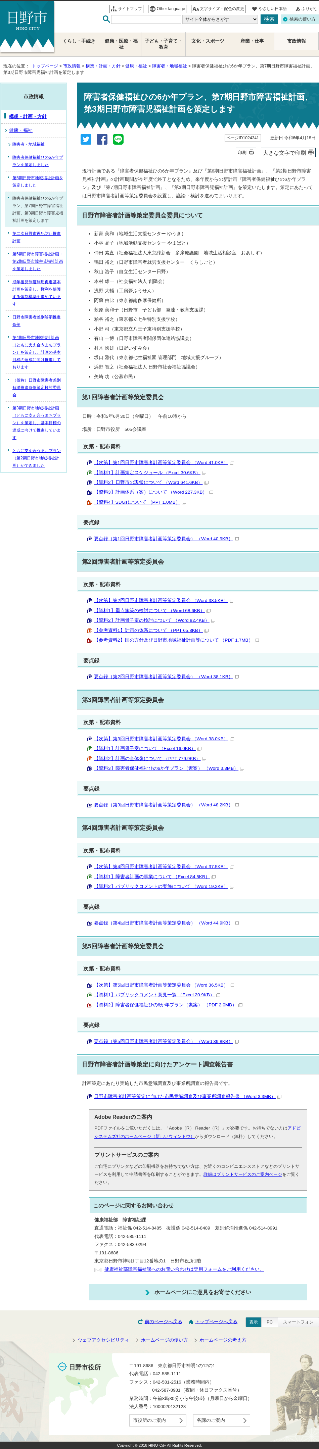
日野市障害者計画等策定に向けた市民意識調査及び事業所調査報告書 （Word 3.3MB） (187, 1096)
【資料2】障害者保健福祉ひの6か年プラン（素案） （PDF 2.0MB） (168, 1004)
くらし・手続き (78, 41)
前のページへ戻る (163, 1321)
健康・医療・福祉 (121, 44)
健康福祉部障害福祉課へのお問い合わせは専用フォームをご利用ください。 (184, 1269)
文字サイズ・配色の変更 (222, 9)
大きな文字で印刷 (284, 153)
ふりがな (310, 9)
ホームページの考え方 (222, 1340)
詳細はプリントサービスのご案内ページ (242, 1174)
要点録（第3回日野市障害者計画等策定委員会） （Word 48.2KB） (166, 804)
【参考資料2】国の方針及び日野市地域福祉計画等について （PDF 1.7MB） (176, 640)
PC (270, 1322)
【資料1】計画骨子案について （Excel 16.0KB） (147, 748)
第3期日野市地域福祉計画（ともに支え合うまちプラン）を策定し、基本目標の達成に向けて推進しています (36, 423)
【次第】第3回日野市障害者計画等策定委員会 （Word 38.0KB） (164, 738)
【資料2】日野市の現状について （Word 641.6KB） (151, 482)
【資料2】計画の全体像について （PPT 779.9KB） (150, 758)
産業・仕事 (252, 41)
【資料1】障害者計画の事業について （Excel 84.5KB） (155, 876)
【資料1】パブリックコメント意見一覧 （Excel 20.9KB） (157, 994)
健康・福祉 (136, 65)
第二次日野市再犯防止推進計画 (36, 237)
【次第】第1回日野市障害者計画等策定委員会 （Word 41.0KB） (164, 462)
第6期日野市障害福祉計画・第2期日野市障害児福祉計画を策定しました (37, 261)
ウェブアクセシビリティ (103, 1340)
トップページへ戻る (216, 1321)
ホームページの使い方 (164, 1340)
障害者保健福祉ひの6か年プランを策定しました (37, 161)
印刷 (242, 152)
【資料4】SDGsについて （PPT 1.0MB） (140, 502)
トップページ (45, 65)
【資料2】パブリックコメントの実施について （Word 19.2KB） (164, 886)
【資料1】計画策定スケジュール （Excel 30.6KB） (150, 472)
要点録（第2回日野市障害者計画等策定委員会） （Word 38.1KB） (166, 676)
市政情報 (72, 65)
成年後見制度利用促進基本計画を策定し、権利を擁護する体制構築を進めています (36, 293)
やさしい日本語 (273, 9)
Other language (171, 9)
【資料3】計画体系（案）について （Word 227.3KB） (153, 492)
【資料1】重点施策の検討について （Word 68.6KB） (152, 610)
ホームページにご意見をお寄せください (202, 1292)
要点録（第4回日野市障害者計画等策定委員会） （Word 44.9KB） (166, 923)
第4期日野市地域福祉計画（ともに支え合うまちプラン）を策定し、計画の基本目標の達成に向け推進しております (36, 352)
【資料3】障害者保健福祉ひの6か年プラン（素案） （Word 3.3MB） (169, 768)
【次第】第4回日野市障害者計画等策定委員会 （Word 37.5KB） (164, 866)
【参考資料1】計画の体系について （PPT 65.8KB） (151, 630)
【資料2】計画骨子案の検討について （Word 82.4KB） (154, 620)
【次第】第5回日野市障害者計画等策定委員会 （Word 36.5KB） (164, 985)
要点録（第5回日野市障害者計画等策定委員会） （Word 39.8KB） (166, 1041)
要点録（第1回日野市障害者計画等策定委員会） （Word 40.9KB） (166, 538)
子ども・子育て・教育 (163, 44)
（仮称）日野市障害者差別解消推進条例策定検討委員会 (36, 387)
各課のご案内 (211, 1420)
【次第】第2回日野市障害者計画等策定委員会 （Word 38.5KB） (164, 600)
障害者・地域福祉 (169, 65)
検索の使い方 (302, 18)
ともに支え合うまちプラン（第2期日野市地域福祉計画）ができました (36, 458)
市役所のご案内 (149, 1420)
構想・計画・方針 (103, 65)
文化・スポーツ (207, 41)
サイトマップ (130, 9)
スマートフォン (298, 1322)
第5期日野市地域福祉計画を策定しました (37, 182)
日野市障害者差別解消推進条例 (36, 321)
